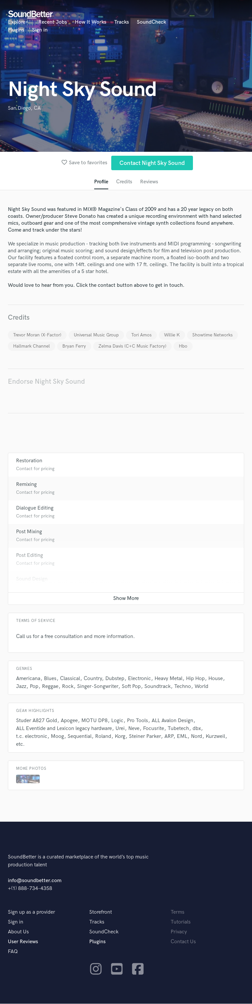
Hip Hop (195, 679)
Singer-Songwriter (97, 687)
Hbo (183, 346)
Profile (101, 182)
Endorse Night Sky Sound (46, 382)
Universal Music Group (96, 335)
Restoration (29, 461)
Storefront (100, 912)
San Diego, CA (24, 108)
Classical (70, 679)
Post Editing (29, 556)
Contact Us (183, 942)
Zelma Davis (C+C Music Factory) (132, 346)
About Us (18, 932)
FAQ (13, 952)
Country (93, 679)
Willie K (172, 335)
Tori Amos (141, 335)
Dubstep (114, 679)
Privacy (179, 932)
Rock (68, 687)
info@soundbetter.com (34, 881)
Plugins (16, 30)
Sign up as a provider (31, 912)
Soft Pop (131, 687)
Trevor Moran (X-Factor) (37, 335)
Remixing (26, 485)
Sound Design (32, 579)
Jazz (21, 687)
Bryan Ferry (74, 346)
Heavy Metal (168, 679)
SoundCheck (151, 22)
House (215, 679)
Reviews (149, 182)
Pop (34, 687)
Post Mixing (29, 532)
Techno (182, 687)
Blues (50, 679)
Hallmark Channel (31, 346)
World (201, 687)
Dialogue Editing (34, 508)
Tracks (121, 22)
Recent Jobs (52, 22)
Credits (124, 182)
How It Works (90, 22)
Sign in (40, 30)
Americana (28, 679)
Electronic (139, 679)
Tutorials (181, 922)
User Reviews (23, 942)
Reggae (50, 687)
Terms (177, 912)
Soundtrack (157, 687)
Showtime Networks (212, 335)
